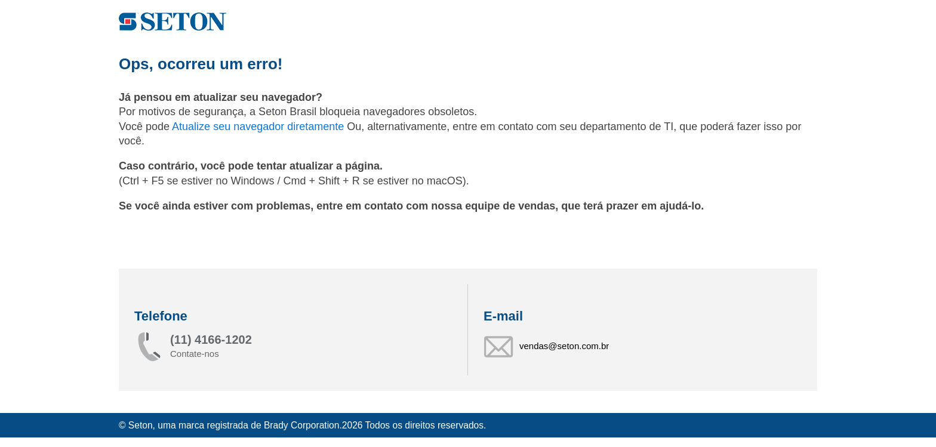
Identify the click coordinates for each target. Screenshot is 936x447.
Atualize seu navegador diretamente (259, 126)
